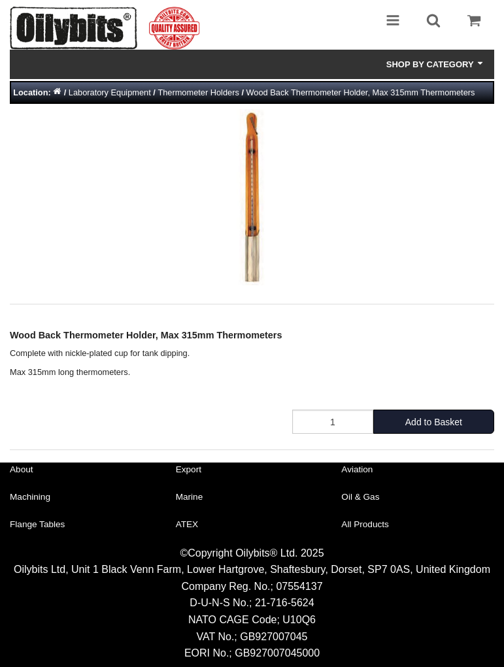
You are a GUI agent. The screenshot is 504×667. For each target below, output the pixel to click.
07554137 (299, 586)
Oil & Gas (360, 497)
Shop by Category (435, 64)
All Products (365, 524)
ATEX (187, 524)
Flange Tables (37, 524)
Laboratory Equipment (110, 92)
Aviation (357, 469)
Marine (189, 497)
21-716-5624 (284, 602)
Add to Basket (433, 422)
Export (188, 469)
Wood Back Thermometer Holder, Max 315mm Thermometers (360, 92)
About (21, 469)
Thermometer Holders (198, 92)
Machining (30, 497)
